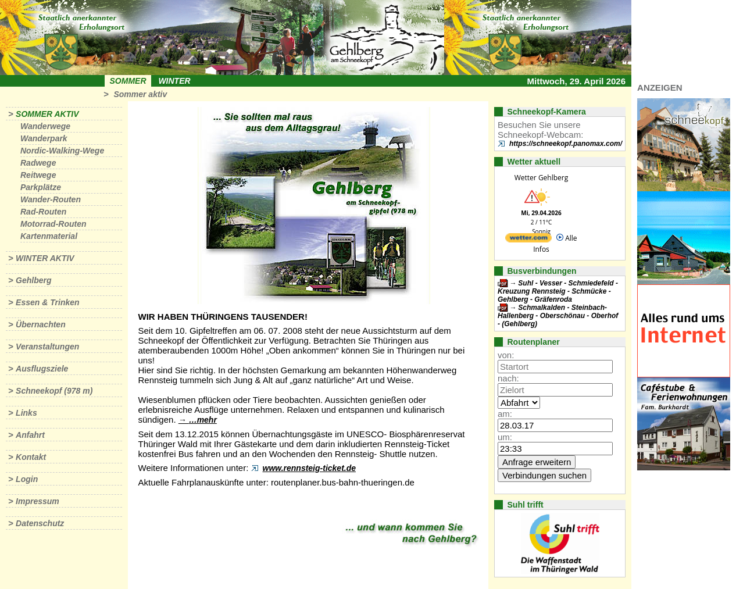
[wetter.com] (528, 240)
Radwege (38, 162)
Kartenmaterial (48, 236)
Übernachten (41, 324)
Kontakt (31, 457)
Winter (174, 80)
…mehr (203, 419)
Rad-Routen (43, 211)
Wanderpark (43, 138)
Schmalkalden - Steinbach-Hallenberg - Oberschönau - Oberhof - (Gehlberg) (558, 316)
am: (505, 414)
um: (505, 437)
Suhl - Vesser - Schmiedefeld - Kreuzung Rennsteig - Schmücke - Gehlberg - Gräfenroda (558, 291)
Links (26, 412)
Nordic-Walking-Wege (62, 150)
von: (506, 355)
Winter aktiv (45, 258)
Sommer (128, 80)
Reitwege (38, 175)
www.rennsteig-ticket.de (309, 468)
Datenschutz (40, 523)
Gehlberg (33, 280)
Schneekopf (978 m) (54, 390)
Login (27, 479)
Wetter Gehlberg (541, 178)
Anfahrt (30, 435)
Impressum (37, 501)
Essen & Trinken (47, 302)
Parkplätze (40, 187)
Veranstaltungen (47, 346)
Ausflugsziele (42, 368)
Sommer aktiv (140, 94)
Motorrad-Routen (53, 224)
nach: (508, 378)
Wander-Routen (50, 199)
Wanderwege (45, 126)
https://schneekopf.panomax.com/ (565, 144)
